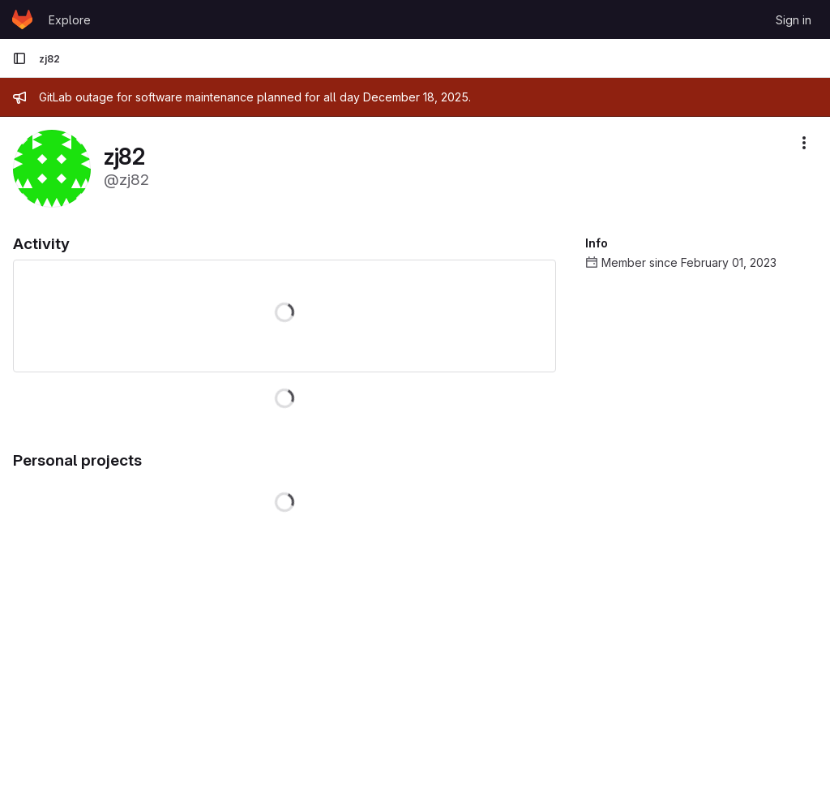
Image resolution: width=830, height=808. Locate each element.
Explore (70, 20)
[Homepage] (22, 19)
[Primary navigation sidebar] (19, 58)
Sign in (793, 20)
